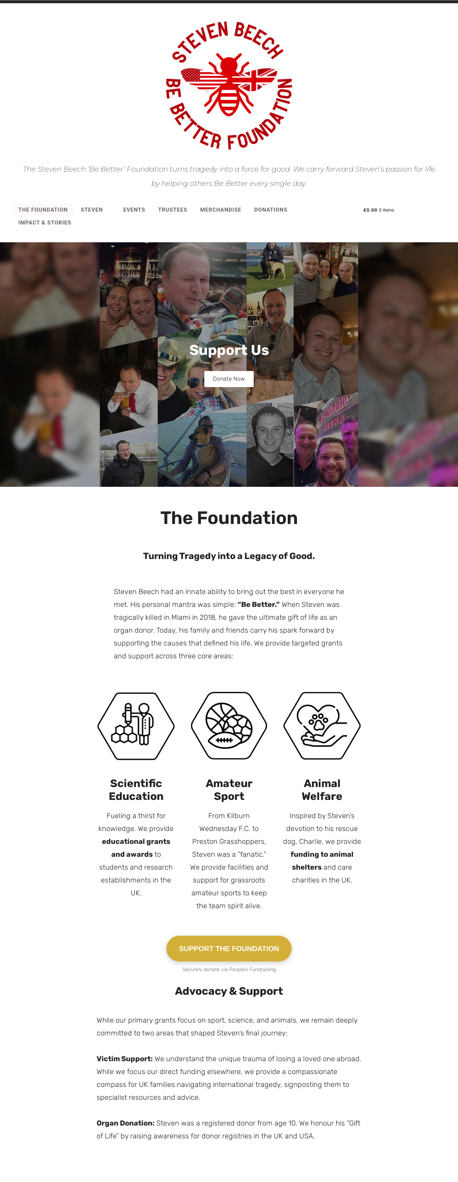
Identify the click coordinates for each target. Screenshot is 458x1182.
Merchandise (220, 210)
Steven (96, 210)
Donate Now (229, 378)
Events (134, 210)
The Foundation (43, 210)
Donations (271, 210)
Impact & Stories (44, 222)
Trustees (172, 210)
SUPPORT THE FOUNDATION (229, 962)
